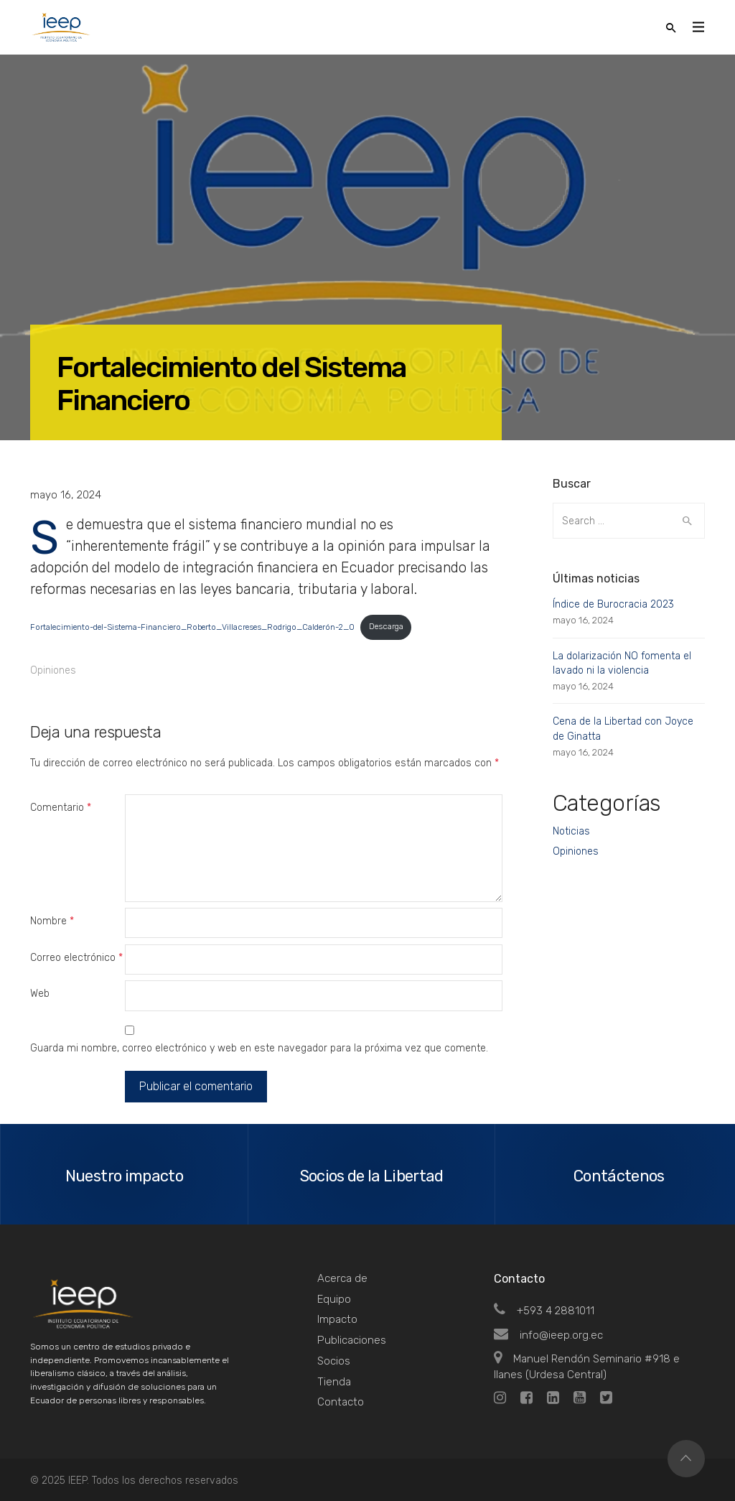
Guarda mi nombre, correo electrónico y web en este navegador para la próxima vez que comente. (259, 1048)
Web (40, 994)
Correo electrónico (76, 958)
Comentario (60, 807)
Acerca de (342, 1278)
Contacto (340, 1401)
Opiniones (53, 670)
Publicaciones (351, 1340)
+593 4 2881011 (544, 1310)
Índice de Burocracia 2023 (613, 604)
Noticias (571, 831)
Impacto (337, 1319)
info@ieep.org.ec (548, 1335)
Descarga (386, 626)
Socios (333, 1360)
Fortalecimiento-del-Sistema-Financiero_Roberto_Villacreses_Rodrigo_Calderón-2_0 (192, 626)
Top (686, 1458)
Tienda (334, 1381)
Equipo (334, 1299)
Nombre (52, 921)
